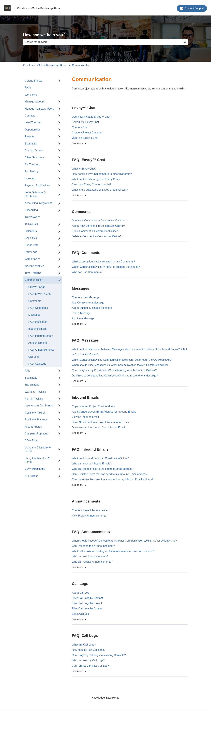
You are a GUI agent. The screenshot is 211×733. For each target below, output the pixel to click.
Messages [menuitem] (34, 314)
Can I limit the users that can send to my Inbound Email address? (110, 474)
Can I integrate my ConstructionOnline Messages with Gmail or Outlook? (114, 370)
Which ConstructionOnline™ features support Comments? (106, 266)
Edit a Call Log (80, 613)
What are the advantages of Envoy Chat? (96, 179)
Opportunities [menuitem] (32, 129)
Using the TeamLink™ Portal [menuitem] (37, 460)
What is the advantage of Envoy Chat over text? (100, 189)
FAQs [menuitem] (28, 87)
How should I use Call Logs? (88, 649)
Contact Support (192, 8)
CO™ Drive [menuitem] (31, 440)
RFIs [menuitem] (27, 370)
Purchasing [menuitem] (31, 171)
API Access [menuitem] (31, 475)
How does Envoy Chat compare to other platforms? (102, 173)
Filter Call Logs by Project (87, 603)
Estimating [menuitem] (31, 143)
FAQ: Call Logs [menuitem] (37, 363)
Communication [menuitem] (34, 279)
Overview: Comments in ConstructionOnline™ (99, 220)
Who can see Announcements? (90, 556)
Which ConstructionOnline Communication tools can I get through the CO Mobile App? (122, 359)
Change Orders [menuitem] (34, 150)
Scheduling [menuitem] (31, 210)
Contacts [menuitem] (30, 115)
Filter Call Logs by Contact (87, 598)
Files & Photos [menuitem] (33, 426)
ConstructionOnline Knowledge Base (38, 8)
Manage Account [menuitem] (34, 101)
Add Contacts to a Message (88, 302)
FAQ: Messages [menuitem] (37, 321)
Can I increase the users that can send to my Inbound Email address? (112, 479)
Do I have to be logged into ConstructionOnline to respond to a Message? (115, 375)
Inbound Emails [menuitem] (37, 328)
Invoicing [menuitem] (30, 178)
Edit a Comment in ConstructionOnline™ (95, 231)
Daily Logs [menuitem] (31, 252)
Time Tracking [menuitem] (33, 273)
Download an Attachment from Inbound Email (98, 427)
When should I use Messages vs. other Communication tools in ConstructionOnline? (121, 365)
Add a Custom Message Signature (92, 307)
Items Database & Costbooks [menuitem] (35, 194)
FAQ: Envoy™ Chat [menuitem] (39, 293)
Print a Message (81, 313)
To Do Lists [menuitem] (31, 224)
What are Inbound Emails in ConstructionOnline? (100, 458)
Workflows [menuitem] (31, 94)
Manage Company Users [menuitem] (39, 108)
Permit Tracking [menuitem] (34, 398)
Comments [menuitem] (34, 301)
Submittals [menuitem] (31, 377)
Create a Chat (80, 127)
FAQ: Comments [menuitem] (38, 307)
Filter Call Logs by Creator (87, 608)
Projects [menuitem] (29, 136)
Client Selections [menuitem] (34, 157)
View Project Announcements (89, 515)
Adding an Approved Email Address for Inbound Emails (104, 411)
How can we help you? (44, 35)
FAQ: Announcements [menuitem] (41, 349)
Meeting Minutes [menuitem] (34, 266)
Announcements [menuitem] (37, 342)
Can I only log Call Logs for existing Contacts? (99, 655)
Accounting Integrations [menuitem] (38, 203)
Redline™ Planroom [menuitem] (36, 419)
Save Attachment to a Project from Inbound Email (101, 422)
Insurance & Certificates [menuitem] (39, 405)
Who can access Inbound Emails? (92, 463)
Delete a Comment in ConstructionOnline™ (97, 236)
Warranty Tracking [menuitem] (35, 391)
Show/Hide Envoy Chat (85, 122)
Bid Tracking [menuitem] (32, 164)
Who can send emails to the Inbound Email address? (103, 468)
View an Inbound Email (85, 417)
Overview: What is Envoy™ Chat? (92, 116)
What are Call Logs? (84, 644)
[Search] (185, 42)
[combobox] (102, 42)
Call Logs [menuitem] (33, 356)
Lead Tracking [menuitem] (33, 122)
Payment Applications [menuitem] (37, 185)
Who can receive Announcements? (92, 561)
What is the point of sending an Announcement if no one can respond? (113, 551)
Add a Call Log (80, 592)
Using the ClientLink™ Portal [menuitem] (38, 449)
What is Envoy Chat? (84, 168)
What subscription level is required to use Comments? (104, 261)
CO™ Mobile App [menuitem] (35, 468)
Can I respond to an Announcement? (93, 546)
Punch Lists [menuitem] (31, 245)
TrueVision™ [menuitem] (32, 217)
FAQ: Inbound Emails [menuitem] (40, 335)
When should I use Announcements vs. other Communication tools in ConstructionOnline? (124, 540)
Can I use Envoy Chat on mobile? (91, 184)
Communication (81, 65)
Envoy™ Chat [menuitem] (36, 287)
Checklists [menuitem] (31, 238)
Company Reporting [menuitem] (36, 433)
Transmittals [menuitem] (32, 384)
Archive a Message (83, 318)
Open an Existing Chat (85, 137)
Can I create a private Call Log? (90, 665)
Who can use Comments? (87, 272)
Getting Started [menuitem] (34, 80)
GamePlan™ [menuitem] (32, 259)
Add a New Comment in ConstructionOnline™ (98, 225)
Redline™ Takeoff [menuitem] (35, 412)
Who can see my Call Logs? (88, 660)
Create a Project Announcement (90, 510)
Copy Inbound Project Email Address (93, 406)
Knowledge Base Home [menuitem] (105, 697)
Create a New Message (85, 297)
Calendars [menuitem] (31, 231)
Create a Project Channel (87, 132)
